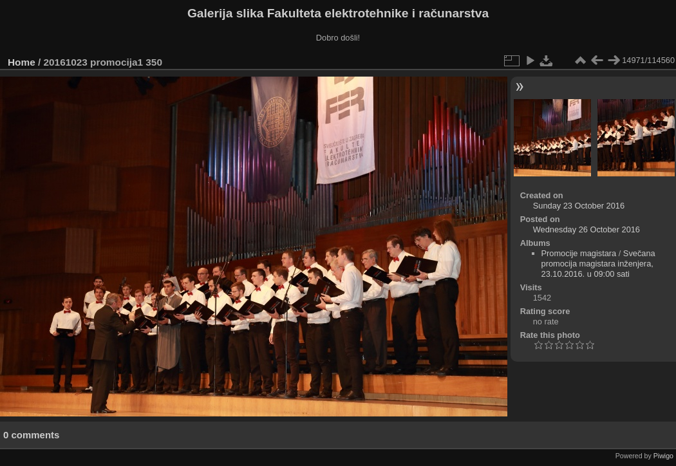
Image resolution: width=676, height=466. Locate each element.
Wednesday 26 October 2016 (586, 229)
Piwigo (663, 456)
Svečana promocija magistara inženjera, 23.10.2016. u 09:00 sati (598, 263)
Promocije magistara (579, 253)
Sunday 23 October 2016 (578, 205)
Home (21, 62)
